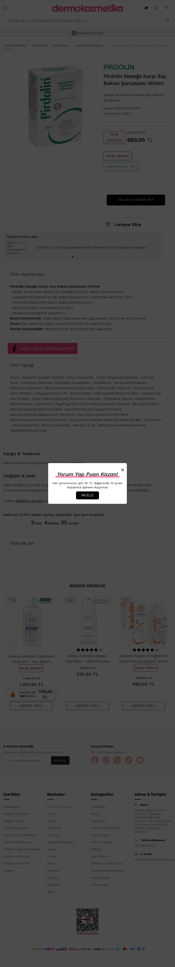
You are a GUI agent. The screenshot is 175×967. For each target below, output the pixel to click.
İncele (87, 495)
